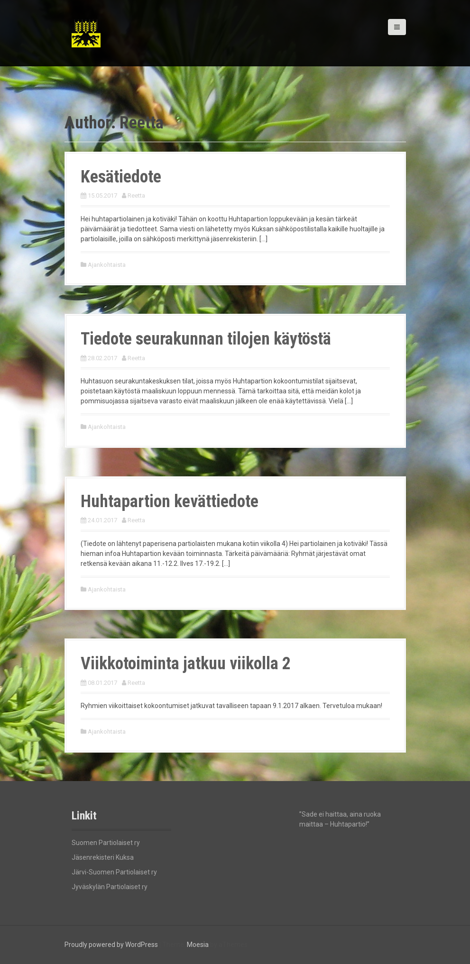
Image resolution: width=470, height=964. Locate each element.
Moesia (198, 944)
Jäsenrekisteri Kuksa (103, 857)
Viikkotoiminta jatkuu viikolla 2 (186, 663)
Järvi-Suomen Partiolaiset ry (114, 872)
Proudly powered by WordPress (111, 944)
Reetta (136, 195)
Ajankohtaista (107, 264)
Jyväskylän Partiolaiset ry (109, 887)
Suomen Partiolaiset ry (106, 842)
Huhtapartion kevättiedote (169, 501)
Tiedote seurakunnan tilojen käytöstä (206, 339)
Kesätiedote (121, 177)
